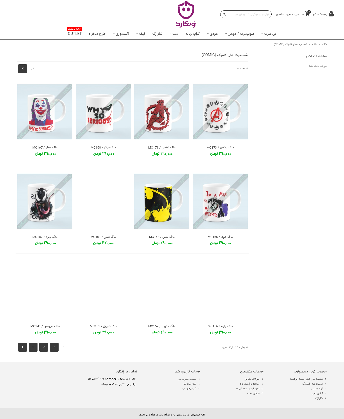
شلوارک (157, 34)
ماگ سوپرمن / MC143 (45, 326)
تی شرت (270, 34)
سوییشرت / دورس (241, 34)
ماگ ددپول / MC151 (103, 326)
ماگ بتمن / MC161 (103, 237)
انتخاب (242, 69)
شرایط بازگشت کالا (251, 384)
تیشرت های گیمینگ (314, 384)
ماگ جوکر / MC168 (103, 148)
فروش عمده (255, 393)
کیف (142, 34)
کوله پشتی (319, 389)
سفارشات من (191, 384)
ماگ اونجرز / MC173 (220, 148)
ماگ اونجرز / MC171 (162, 148)
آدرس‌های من (191, 389)
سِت (175, 34)
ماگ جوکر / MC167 (44, 148)
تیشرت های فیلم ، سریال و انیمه (308, 379)
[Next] (22, 68)
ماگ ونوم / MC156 (220, 326)
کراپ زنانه (193, 34)
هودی (214, 34)
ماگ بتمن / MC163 (162, 237)
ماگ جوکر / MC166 (220, 237)
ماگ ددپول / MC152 (161, 326)
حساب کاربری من (189, 379)
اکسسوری (122, 34)
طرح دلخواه (97, 34)
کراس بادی (319, 393)
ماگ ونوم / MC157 (44, 237)
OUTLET (74, 33)
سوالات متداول (253, 379)
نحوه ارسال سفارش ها (249, 389)
